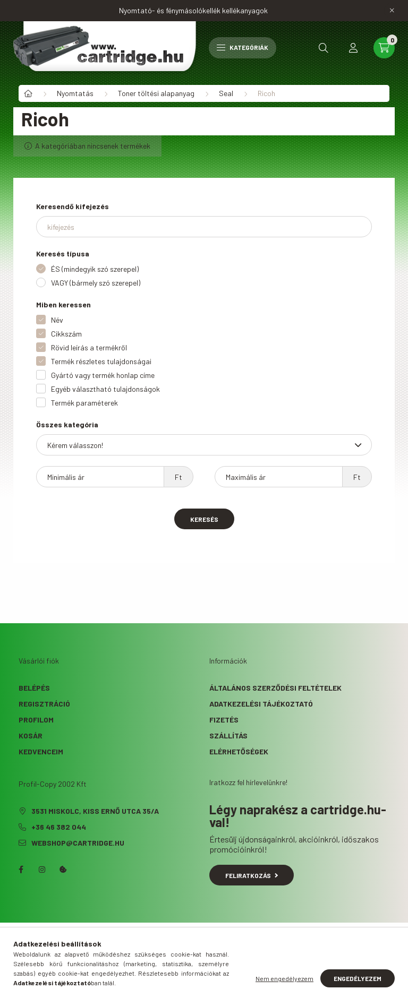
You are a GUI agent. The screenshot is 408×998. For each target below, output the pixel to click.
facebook (20, 869)
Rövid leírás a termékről (89, 347)
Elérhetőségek (238, 751)
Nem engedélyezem (284, 978)
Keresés (204, 519)
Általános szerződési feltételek (275, 687)
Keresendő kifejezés (72, 206)
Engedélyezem (357, 978)
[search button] (323, 47)
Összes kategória (67, 424)
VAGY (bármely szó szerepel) (95, 282)
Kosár (30, 735)
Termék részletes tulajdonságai (101, 361)
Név (57, 319)
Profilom (36, 719)
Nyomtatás (75, 93)
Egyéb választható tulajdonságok (105, 388)
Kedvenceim (41, 751)
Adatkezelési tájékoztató (261, 703)
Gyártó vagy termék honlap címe (103, 375)
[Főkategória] (28, 93)
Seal (226, 93)
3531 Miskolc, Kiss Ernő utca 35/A (95, 810)
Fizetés (224, 719)
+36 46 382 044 (58, 826)
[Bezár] (392, 11)
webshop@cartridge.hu (77, 842)
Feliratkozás (251, 875)
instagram (42, 869)
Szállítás (228, 735)
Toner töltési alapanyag (156, 93)
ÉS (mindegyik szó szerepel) (95, 268)
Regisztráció (44, 703)
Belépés (34, 687)
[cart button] (384, 47)
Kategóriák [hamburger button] (242, 47)
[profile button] (353, 47)
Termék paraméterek (84, 402)
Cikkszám (66, 333)
